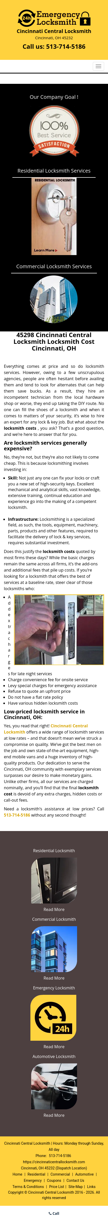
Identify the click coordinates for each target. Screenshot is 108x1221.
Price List (56, 1187)
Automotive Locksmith (54, 1056)
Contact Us (75, 1180)
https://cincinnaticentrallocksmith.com (54, 1162)
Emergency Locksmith (54, 988)
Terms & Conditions (28, 1187)
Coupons (54, 1180)
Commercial (60, 1174)
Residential (36, 1174)
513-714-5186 (66, 46)
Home (17, 1174)
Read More (54, 909)
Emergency (32, 1180)
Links (91, 1187)
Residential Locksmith (54, 850)
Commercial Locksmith (54, 919)
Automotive (84, 1174)
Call (54, 1213)
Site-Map (76, 1187)
